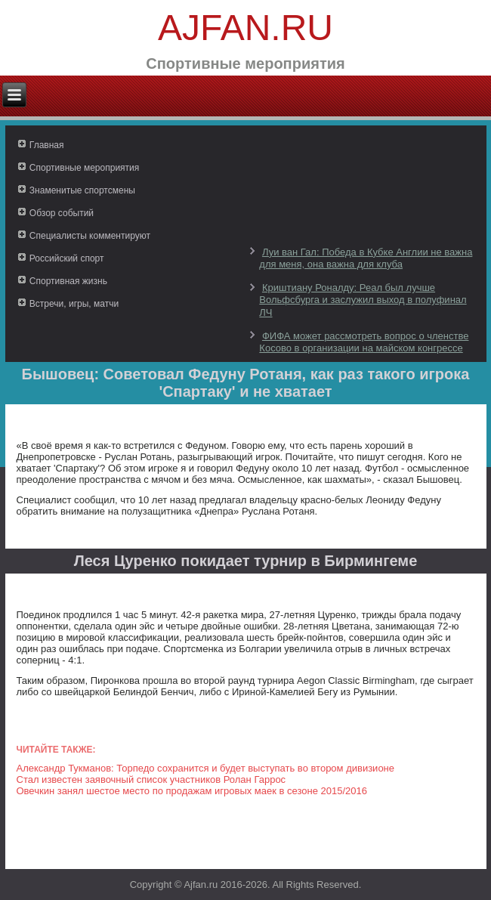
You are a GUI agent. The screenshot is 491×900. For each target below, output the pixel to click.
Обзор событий (61, 213)
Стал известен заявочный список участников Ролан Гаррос (151, 779)
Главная (46, 145)
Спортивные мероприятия (84, 167)
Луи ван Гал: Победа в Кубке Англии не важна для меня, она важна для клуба (365, 258)
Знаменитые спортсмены (82, 190)
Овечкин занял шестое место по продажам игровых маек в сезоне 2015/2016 (192, 790)
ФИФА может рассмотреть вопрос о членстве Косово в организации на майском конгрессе (363, 342)
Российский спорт (66, 258)
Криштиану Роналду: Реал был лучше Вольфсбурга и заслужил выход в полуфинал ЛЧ (362, 300)
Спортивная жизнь (68, 281)
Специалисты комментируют (89, 235)
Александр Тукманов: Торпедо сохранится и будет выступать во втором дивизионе (206, 768)
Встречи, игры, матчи (74, 303)
